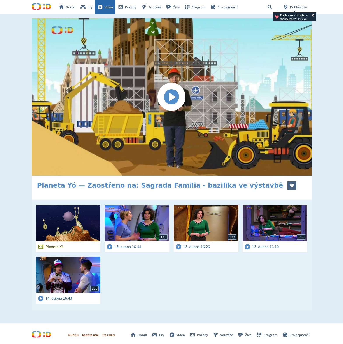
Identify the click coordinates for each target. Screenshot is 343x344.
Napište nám (90, 335)
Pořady (126, 7)
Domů (66, 7)
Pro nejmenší (223, 7)
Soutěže (151, 7)
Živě (173, 7)
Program (194, 7)
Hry (86, 7)
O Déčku (73, 335)
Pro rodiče (109, 335)
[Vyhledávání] (270, 7)
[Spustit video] (172, 97)
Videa (105, 7)
